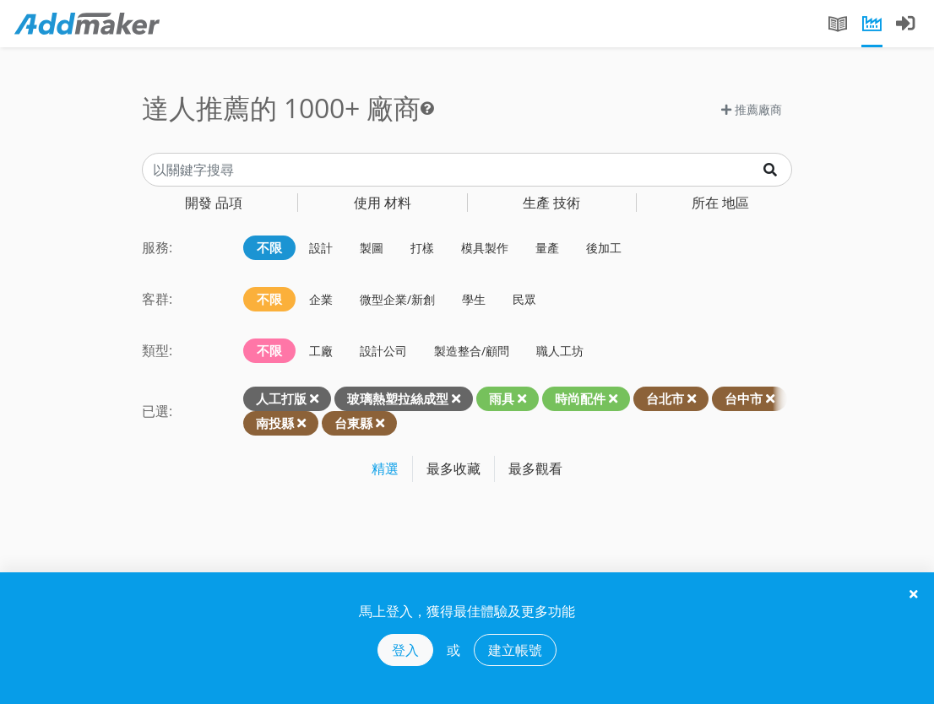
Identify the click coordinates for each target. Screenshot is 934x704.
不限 (269, 247)
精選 (385, 468)
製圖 (371, 248)
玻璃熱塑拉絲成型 (397, 398)
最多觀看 (535, 468)
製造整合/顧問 (471, 351)
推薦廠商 (751, 109)
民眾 (524, 299)
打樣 (422, 248)
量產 (547, 248)
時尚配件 (580, 398)
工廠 (321, 351)
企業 (321, 299)
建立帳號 (515, 650)
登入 (405, 650)
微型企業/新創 (397, 299)
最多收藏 (453, 468)
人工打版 (281, 398)
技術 (551, 202)
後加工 (604, 248)
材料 (382, 202)
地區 (720, 202)
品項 (213, 202)
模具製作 (484, 248)
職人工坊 (560, 351)
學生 (474, 299)
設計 (321, 248)
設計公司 (383, 351)
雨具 (501, 398)
